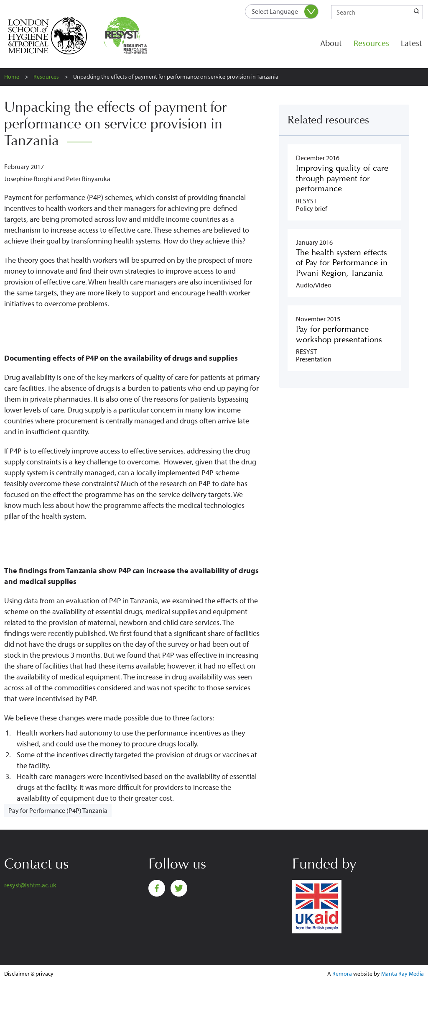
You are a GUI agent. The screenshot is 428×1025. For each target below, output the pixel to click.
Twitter (179, 888)
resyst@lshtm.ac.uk (30, 885)
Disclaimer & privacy (29, 973)
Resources (371, 43)
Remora (342, 973)
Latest (411, 43)
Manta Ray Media (402, 973)
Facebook (156, 888)
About (331, 43)
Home (11, 76)
